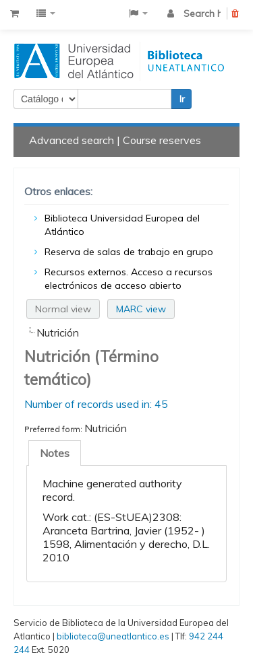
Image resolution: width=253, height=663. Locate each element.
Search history (202, 13)
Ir (182, 99)
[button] (14, 13)
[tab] (54, 453)
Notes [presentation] (54, 453)
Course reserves (162, 140)
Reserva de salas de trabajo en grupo (129, 252)
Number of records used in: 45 (96, 404)
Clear (235, 15)
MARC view (141, 309)
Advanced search (71, 140)
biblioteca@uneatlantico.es (113, 636)
